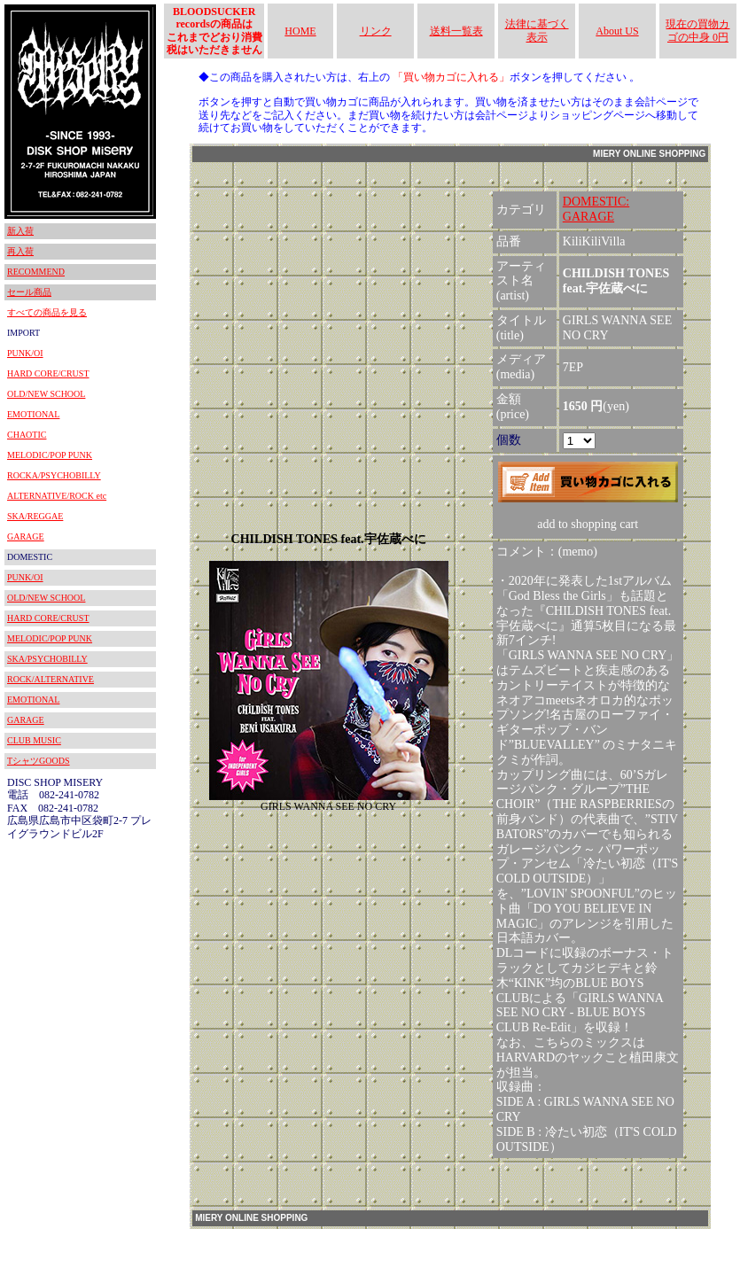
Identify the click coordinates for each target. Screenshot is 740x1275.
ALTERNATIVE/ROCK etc (56, 496)
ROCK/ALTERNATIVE (50, 679)
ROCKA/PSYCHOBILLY (54, 475)
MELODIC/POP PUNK (49, 455)
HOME (299, 31)
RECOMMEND (36, 271)
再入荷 (20, 251)
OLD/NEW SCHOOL (46, 394)
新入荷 (20, 231)
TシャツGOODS (38, 761)
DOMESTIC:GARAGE (596, 209)
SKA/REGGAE (35, 516)
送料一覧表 (456, 31)
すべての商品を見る (47, 312)
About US (617, 31)
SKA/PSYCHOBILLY (47, 659)
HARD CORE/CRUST (48, 373)
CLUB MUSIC (34, 740)
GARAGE (25, 536)
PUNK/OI (25, 353)
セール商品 (29, 292)
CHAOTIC (26, 434)
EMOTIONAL (33, 414)
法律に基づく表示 (537, 30)
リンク (376, 31)
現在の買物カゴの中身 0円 (697, 30)
